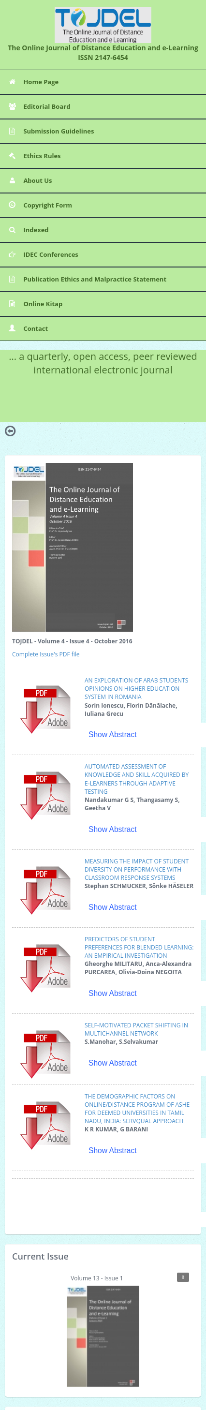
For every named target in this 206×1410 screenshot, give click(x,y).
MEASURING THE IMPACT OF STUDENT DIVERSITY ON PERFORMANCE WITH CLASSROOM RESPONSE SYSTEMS (137, 869)
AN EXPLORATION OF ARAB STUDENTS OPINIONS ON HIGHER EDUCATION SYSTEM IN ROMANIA (136, 688)
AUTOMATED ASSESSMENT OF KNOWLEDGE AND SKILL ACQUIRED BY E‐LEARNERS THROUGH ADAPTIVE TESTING (137, 778)
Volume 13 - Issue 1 (128, 1330)
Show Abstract (112, 734)
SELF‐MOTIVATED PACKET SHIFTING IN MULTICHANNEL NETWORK (136, 1029)
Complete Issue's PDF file (46, 654)
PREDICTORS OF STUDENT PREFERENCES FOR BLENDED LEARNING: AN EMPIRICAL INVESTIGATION (139, 947)
